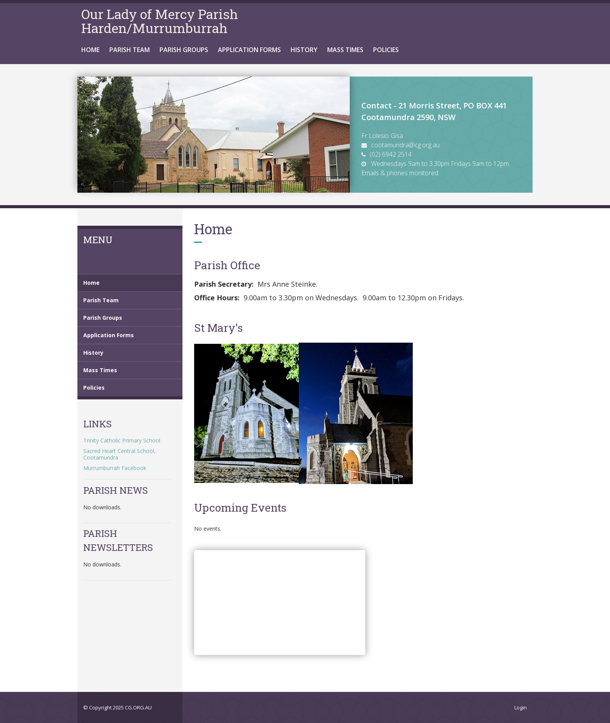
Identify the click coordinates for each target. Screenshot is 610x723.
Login (520, 707)
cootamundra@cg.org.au (405, 145)
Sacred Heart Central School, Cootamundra (119, 454)
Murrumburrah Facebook (114, 468)
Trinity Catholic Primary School (121, 440)
